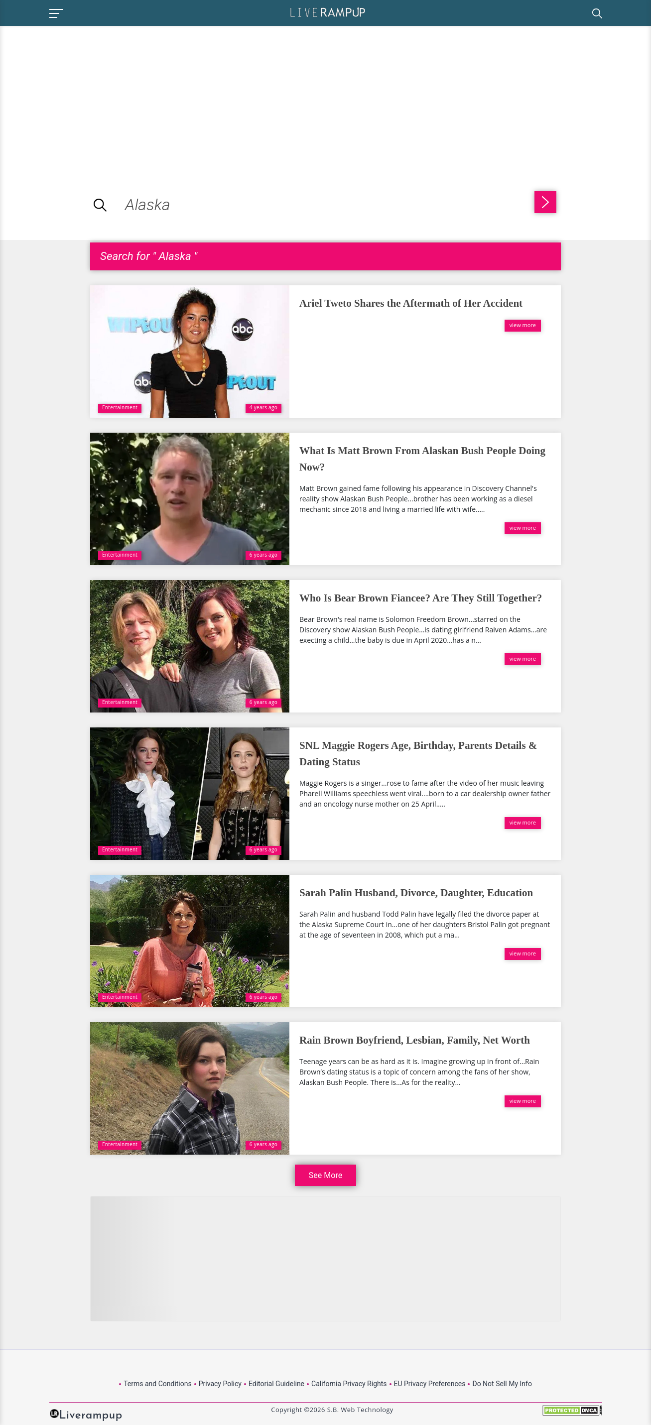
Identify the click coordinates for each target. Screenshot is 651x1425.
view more (523, 325)
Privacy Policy (220, 1384)
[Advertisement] (83, 95)
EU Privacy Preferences (430, 1384)
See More (325, 1175)
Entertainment (119, 407)
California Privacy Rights (349, 1384)
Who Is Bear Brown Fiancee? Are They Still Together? (420, 598)
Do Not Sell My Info (501, 1384)
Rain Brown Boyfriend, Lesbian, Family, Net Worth (414, 1040)
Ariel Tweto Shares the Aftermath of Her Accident (410, 303)
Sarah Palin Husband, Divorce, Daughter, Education (416, 893)
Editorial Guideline (276, 1384)
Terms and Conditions (158, 1384)
